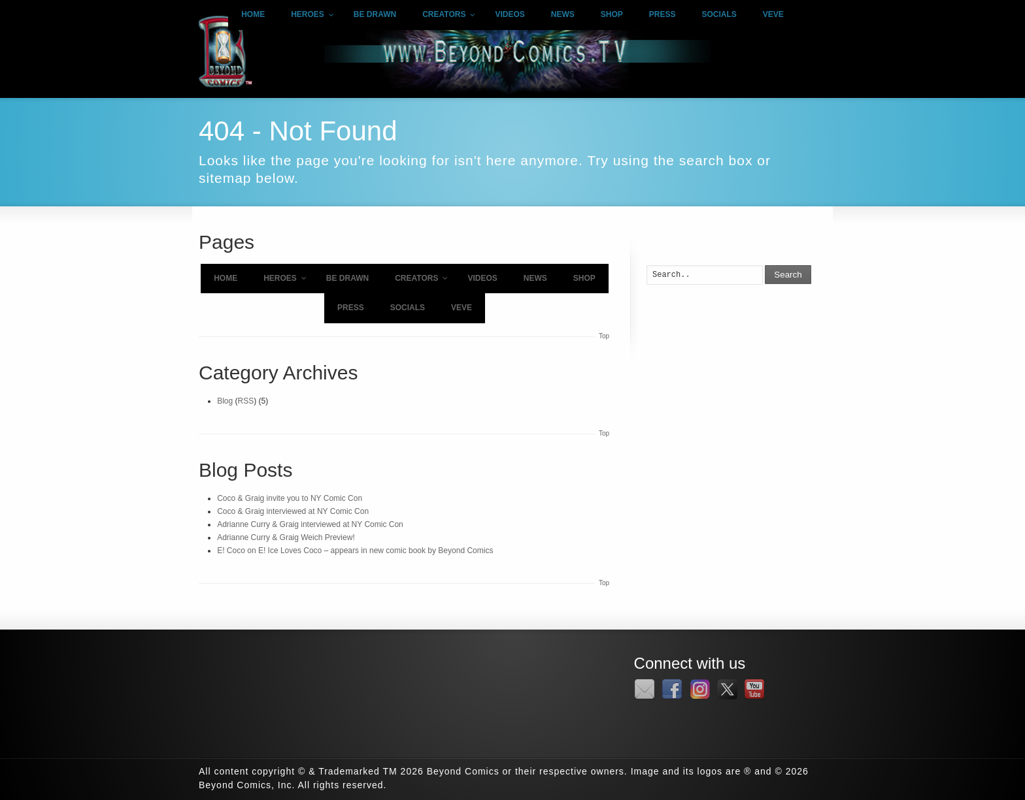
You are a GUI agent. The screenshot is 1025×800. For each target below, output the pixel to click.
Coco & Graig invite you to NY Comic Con (289, 498)
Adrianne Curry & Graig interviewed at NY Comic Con (310, 524)
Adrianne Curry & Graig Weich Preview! (286, 537)
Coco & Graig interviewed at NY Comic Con (293, 511)
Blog (225, 401)
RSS (246, 401)
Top (604, 336)
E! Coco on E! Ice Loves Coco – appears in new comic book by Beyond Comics (355, 550)
